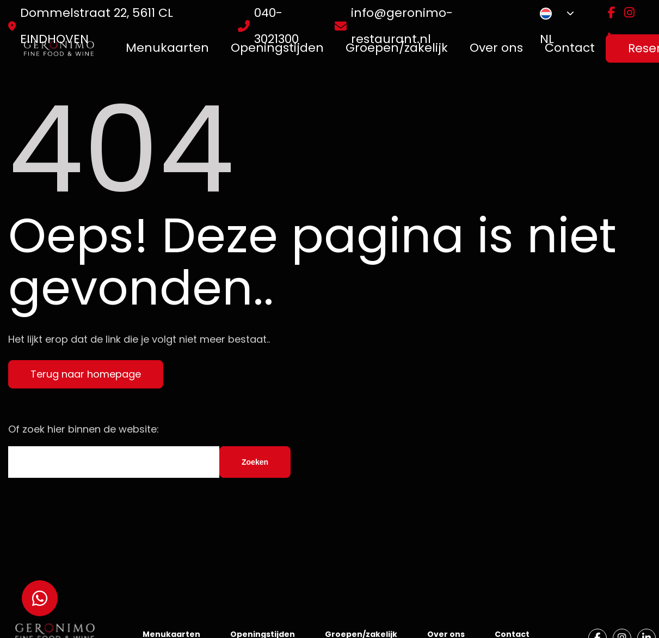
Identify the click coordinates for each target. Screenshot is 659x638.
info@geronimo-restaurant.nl (402, 25)
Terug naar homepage (85, 374)
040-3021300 (276, 25)
